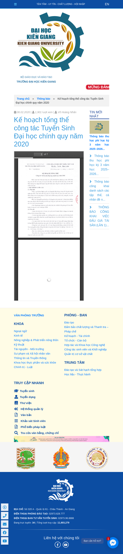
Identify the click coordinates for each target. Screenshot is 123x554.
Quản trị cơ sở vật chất (78, 353)
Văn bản (23, 415)
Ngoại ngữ (20, 331)
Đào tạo (69, 322)
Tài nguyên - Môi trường (29, 349)
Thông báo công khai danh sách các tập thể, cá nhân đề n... (99, 190)
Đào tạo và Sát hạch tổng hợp (83, 369)
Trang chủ (23, 98)
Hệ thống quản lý (28, 409)
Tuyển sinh (24, 391)
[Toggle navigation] (15, 4)
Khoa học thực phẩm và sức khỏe (35, 362)
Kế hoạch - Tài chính (77, 335)
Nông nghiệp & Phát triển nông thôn (36, 340)
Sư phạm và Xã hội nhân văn (32, 353)
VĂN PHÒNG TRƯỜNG (29, 315)
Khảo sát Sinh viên (30, 421)
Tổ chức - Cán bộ (75, 340)
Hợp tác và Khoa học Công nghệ (84, 344)
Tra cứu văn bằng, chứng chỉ (36, 433)
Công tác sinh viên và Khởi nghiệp (85, 349)
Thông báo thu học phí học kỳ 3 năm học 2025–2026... (99, 164)
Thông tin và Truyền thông (30, 358)
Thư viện (23, 403)
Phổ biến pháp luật (30, 427)
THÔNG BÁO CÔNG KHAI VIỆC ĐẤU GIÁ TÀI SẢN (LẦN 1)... (99, 216)
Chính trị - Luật (23, 367)
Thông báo (43, 98)
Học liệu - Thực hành (77, 374)
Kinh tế (18, 335)
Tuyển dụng (24, 397)
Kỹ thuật (19, 344)
